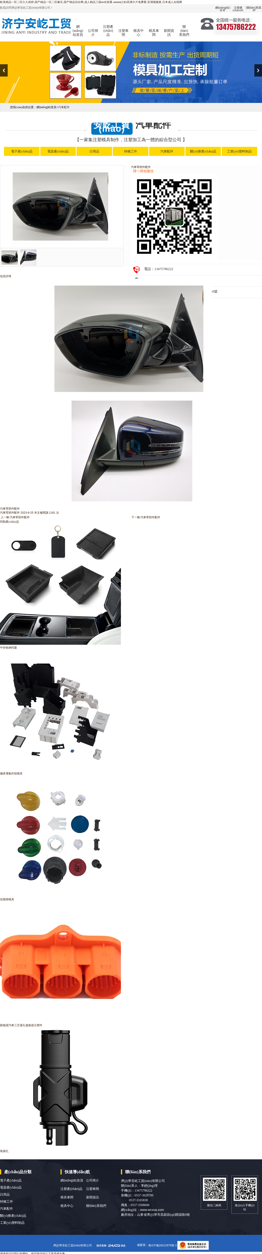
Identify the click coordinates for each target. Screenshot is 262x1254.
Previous (4, 70)
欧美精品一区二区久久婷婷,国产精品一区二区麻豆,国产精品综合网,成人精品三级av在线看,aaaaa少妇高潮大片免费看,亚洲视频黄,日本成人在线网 (91, 2)
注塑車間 (123, 33)
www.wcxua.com (152, 1210)
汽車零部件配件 (20, 517)
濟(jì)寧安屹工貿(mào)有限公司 (72, 1245)
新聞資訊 (169, 33)
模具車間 (154, 33)
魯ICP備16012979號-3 (162, 1245)
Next (258, 70)
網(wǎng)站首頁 (222, 7)
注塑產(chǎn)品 (238, 7)
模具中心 (138, 33)
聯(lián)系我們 (253, 7)
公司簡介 (93, 33)
